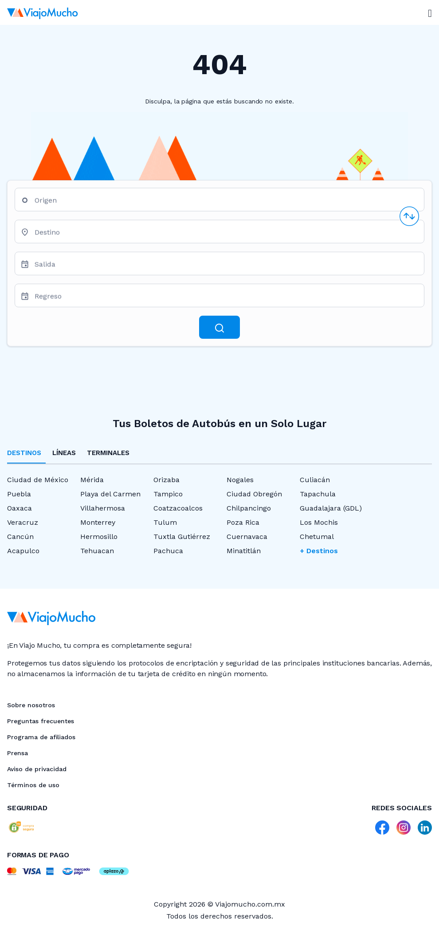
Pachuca (168, 551)
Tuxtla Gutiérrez (181, 536)
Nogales (240, 479)
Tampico (168, 494)
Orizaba (166, 479)
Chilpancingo (249, 508)
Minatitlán (244, 551)
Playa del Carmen (110, 494)
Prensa (17, 753)
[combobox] (226, 203)
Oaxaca (19, 508)
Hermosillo (99, 536)
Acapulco (23, 551)
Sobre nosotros (31, 705)
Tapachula (318, 494)
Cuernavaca (247, 536)
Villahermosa (102, 508)
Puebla (19, 494)
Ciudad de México (37, 479)
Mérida (92, 479)
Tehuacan (97, 551)
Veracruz (22, 522)
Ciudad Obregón (254, 494)
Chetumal (317, 536)
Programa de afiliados (41, 737)
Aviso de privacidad (37, 769)
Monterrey (97, 522)
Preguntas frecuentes (40, 721)
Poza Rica (243, 522)
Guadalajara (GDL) (331, 508)
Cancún (20, 536)
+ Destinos (319, 551)
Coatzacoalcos (178, 508)
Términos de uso (33, 784)
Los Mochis (319, 522)
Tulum (165, 522)
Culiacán (315, 479)
